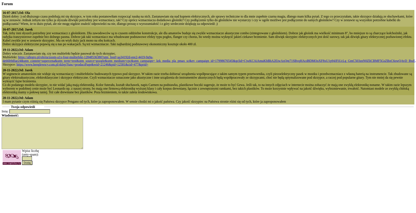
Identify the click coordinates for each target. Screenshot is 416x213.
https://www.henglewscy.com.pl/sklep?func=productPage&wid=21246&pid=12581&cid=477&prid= (82, 64)
